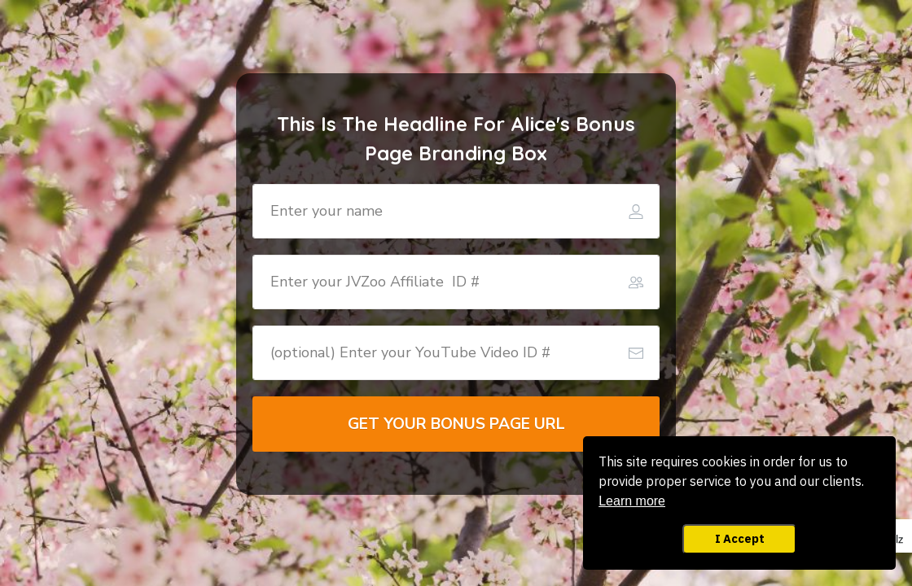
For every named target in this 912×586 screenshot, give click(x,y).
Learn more (631, 501)
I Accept (740, 538)
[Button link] (456, 424)
